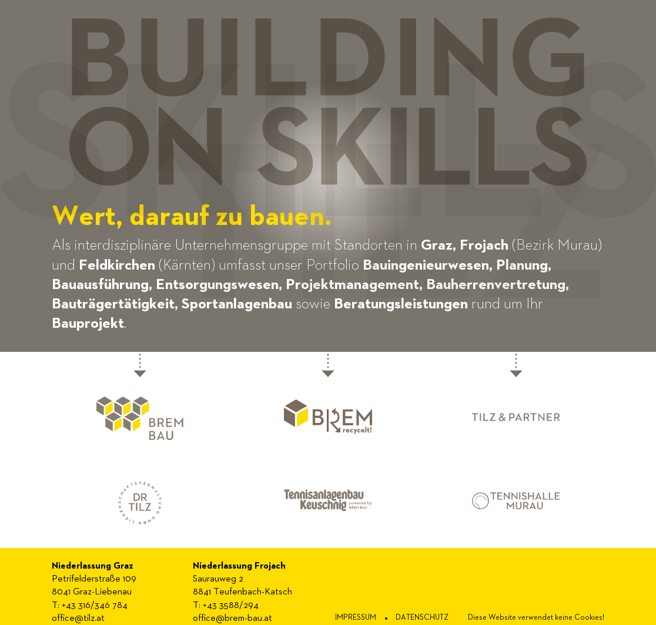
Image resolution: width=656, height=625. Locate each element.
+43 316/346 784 (95, 605)
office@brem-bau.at (232, 618)
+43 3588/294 (231, 605)
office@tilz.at (78, 618)
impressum (355, 617)
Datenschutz (422, 617)
